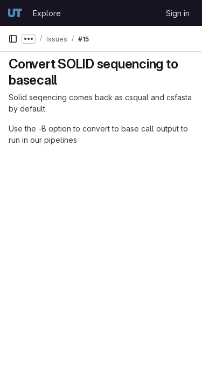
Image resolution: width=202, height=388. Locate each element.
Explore (47, 13)
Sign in (178, 13)
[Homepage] (15, 13)
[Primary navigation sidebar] (13, 38)
